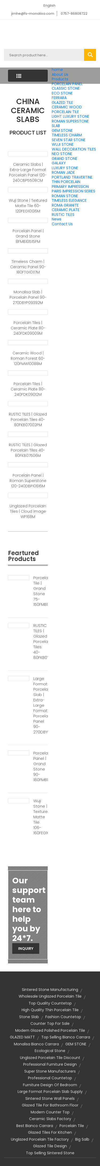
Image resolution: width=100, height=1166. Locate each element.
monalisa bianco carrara (36, 1044)
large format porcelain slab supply (50, 1091)
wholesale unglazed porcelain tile (50, 996)
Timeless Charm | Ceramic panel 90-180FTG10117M (28, 267)
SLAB (56, 125)
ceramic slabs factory (50, 1118)
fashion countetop (63, 1016)
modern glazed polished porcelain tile (50, 1030)
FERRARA (59, 97)
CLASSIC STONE (66, 88)
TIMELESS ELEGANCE (69, 200)
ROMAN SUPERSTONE (70, 121)
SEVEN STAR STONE (69, 140)
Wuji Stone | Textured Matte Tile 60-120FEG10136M (28, 206)
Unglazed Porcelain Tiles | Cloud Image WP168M (28, 511)
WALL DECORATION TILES (74, 149)
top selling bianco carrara (65, 1037)
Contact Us (62, 224)
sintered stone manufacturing (50, 989)
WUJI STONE (63, 144)
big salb (82, 1139)
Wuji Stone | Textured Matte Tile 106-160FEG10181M (40, 817)
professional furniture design (50, 1064)
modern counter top (50, 1112)
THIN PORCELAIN (66, 181)
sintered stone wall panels (50, 1098)
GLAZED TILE (62, 102)
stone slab (29, 1016)
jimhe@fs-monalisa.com (32, 13)
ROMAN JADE (63, 172)
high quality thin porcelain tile (50, 1010)
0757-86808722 (74, 13)
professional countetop (50, 1078)
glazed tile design (50, 1146)
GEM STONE (62, 130)
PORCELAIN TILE (65, 111)
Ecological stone (50, 1050)
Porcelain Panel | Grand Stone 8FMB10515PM (28, 236)
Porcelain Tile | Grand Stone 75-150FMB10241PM (40, 591)
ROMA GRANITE (65, 205)
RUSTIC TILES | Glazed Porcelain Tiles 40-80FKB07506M (28, 450)
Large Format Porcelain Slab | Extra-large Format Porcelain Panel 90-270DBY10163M (40, 705)
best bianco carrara (34, 1125)
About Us (60, 74)
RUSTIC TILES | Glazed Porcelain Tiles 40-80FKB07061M (40, 641)
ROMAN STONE (65, 196)
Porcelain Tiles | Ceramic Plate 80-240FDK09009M (28, 328)
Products (60, 79)
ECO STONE (62, 93)
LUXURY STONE (65, 168)
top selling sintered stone (50, 1153)
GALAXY (59, 163)
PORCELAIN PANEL (67, 83)
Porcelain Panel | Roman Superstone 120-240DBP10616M (28, 481)
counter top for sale (50, 1023)
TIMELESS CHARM (67, 135)
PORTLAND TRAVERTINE (72, 177)
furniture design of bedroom (50, 1085)
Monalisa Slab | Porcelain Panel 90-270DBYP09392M (28, 297)
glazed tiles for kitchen (50, 1132)
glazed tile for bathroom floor (50, 1105)
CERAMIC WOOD (67, 107)
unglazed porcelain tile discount (50, 1057)
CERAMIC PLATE (65, 209)
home (57, 69)
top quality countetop (50, 1003)
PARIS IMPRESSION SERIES (73, 191)
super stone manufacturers (50, 1071)
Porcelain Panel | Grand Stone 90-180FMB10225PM (40, 766)
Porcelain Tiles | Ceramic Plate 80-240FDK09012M (28, 389)
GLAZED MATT (22, 1037)
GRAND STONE (64, 158)
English (49, 5)
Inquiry (25, 948)
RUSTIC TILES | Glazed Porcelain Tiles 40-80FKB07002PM (28, 420)
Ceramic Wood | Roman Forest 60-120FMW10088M (28, 358)
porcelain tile (71, 1125)
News (56, 219)
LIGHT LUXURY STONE (70, 116)
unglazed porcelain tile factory (40, 1139)
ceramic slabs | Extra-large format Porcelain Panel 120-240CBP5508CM (28, 172)
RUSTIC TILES (63, 214)
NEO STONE (62, 153)
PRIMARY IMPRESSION (70, 186)
